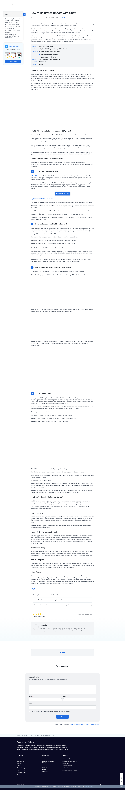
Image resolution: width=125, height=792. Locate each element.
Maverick (44, 625)
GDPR (18, 774)
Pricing (49, 4)
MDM (63, 18)
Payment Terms (22, 770)
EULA (18, 765)
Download (75, 4)
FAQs (38, 64)
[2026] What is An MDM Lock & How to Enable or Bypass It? (13, 23)
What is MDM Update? (43, 46)
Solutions (41, 4)
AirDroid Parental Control (69, 770)
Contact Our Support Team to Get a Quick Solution (85, 724)
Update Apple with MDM (47, 57)
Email (65, 696)
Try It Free (13, 61)
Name (31, 696)
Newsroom (20, 777)
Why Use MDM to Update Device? (47, 59)
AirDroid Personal (67, 765)
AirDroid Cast (66, 768)
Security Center (21, 772)
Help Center (46, 765)
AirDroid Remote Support (69, 761)
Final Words (40, 62)
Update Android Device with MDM (50, 55)
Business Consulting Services (48, 762)
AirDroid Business (14, 46)
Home (19, 735)
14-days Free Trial (62, 194)
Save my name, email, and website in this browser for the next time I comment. (51, 711)
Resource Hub (46, 759)
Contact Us (102, 1)
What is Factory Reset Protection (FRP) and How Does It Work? (12, 36)
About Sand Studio (22, 759)
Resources (57, 4)
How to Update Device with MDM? (47, 51)
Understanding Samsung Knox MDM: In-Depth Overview (13, 19)
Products (32, 4)
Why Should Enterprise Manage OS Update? (50, 49)
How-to (44, 767)
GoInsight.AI (65, 763)
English (103, 785)
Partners (66, 4)
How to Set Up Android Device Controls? (13, 31)
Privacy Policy (21, 768)
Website (31, 704)
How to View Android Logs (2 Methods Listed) (12, 27)
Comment (32, 683)
